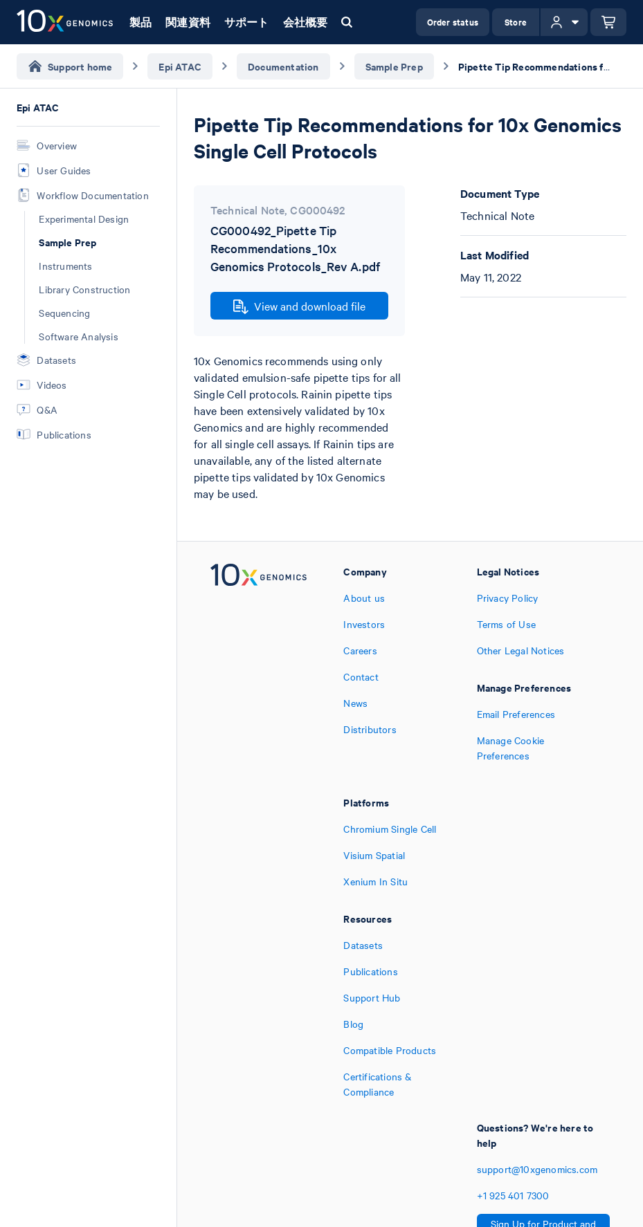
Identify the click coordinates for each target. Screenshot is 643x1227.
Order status (452, 21)
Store (516, 21)
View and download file (299, 306)
